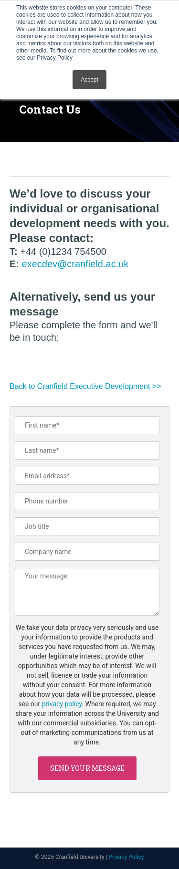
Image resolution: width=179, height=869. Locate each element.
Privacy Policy (126, 857)
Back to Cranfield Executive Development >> (85, 386)
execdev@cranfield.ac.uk (75, 264)
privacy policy (62, 704)
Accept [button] (89, 79)
